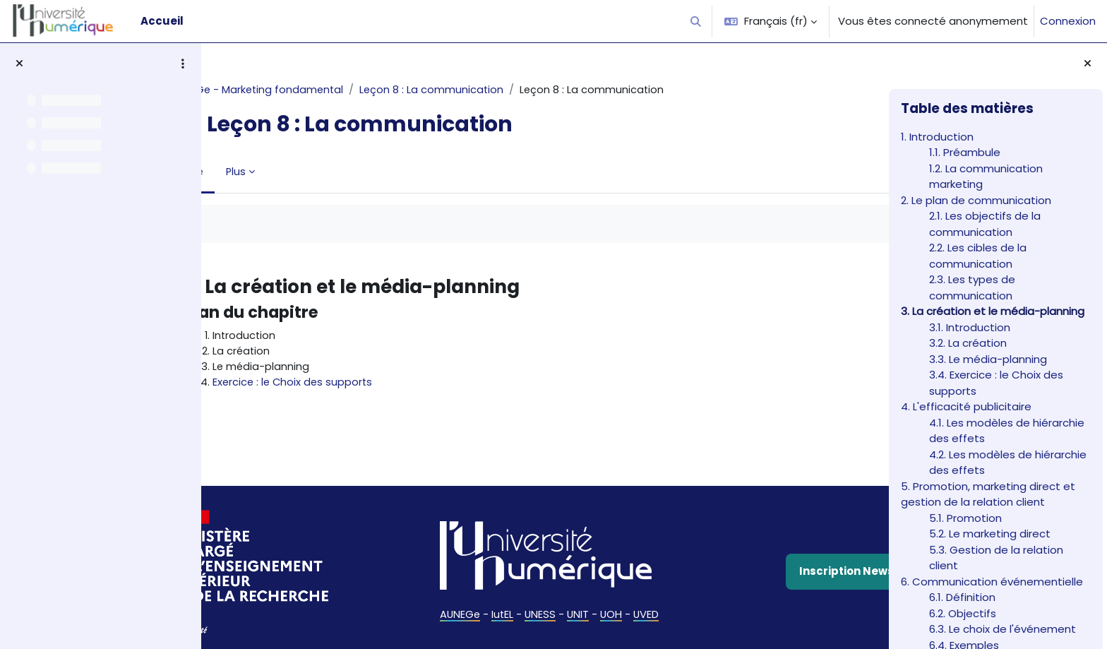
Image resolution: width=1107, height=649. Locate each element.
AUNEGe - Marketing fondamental (317, 89)
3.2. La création (968, 342)
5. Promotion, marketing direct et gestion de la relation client (988, 494)
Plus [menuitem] (295, 171)
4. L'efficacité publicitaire (966, 406)
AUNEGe (452, 602)
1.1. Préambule (964, 152)
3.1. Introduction (969, 327)
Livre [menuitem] (251, 171)
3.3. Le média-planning (988, 359)
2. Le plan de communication (976, 200)
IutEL (495, 602)
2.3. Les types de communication (972, 287)
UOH (606, 602)
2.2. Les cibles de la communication (978, 255)
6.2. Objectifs (962, 613)
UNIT (572, 602)
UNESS (534, 602)
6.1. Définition (962, 597)
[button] (696, 21)
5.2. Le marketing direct (990, 533)
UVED (642, 602)
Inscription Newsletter (770, 560)
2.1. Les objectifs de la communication (985, 223)
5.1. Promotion (965, 518)
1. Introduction (937, 136)
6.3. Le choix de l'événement (1002, 628)
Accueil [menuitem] (162, 20)
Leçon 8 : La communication (495, 89)
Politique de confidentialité (775, 630)
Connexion (1068, 20)
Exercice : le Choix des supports (353, 383)
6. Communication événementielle (992, 581)
